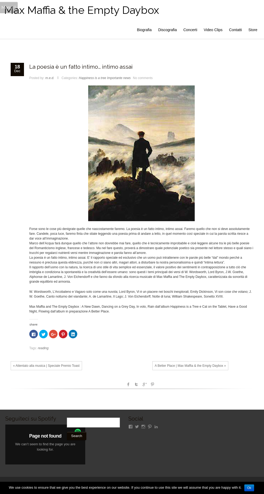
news (127, 78)
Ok (249, 488)
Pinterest (152, 384)
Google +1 (144, 384)
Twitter (136, 384)
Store (253, 30)
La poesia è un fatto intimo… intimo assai (81, 66)
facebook (128, 384)
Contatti (235, 30)
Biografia (144, 30)
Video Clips (213, 30)
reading (43, 348)
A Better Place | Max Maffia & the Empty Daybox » (190, 366)
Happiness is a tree (92, 78)
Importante (114, 78)
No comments (143, 78)
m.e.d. (49, 78)
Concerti (190, 30)
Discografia (167, 30)
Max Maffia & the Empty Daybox (81, 10)
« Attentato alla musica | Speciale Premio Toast (46, 366)
